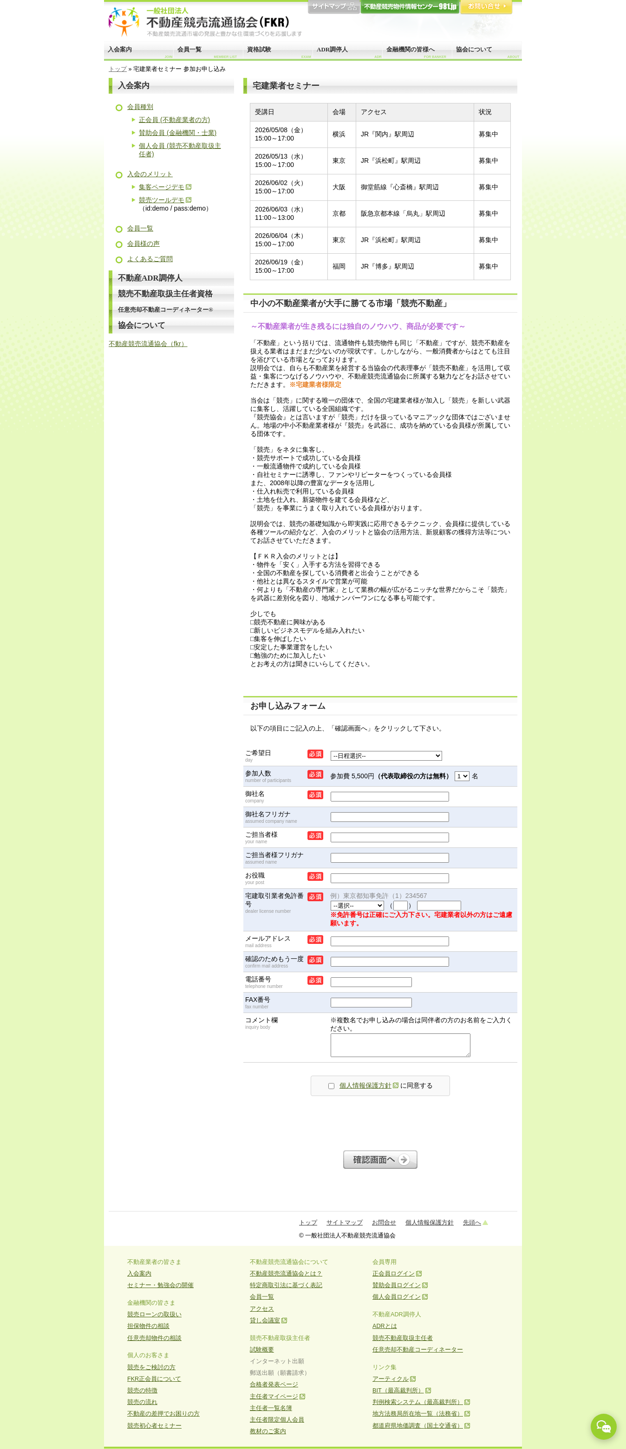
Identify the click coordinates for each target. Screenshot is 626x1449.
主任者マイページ (274, 1396)
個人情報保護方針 (365, 1085)
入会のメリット (150, 174)
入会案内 (140, 52)
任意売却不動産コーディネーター (417, 1349)
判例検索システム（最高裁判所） (417, 1402)
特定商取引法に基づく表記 (286, 1285)
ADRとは (384, 1326)
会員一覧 (207, 52)
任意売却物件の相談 (154, 1338)
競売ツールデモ (161, 200)
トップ (118, 69)
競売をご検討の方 (151, 1367)
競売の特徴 (142, 1390)
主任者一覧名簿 (271, 1408)
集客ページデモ (161, 187)
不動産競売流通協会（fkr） (148, 343)
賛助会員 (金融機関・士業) (177, 132)
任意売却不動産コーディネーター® (165, 309)
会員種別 (140, 106)
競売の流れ (142, 1402)
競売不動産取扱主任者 (402, 1338)
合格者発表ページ (274, 1384)
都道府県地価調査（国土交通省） (417, 1426)
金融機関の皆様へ (416, 52)
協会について (487, 52)
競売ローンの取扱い (154, 1314)
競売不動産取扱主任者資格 (165, 293)
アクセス (262, 1309)
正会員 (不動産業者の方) (174, 119)
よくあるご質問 (150, 259)
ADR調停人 (349, 52)
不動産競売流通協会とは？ (286, 1273)
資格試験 (279, 52)
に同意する (380, 1085)
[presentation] (380, 1121)
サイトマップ (333, 7)
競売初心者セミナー (154, 1426)
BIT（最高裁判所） (398, 1390)
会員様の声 (143, 243)
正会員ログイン (393, 1273)
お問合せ (486, 7)
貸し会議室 (265, 1320)
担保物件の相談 (148, 1326)
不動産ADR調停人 (150, 278)
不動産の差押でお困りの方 (163, 1414)
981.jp (410, 7)
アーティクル (390, 1379)
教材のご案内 (268, 1431)
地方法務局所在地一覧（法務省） (417, 1414)
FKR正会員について (154, 1379)
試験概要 (262, 1349)
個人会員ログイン (396, 1297)
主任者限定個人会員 (277, 1420)
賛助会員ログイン (396, 1285)
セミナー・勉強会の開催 (160, 1285)
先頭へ (472, 1222)
